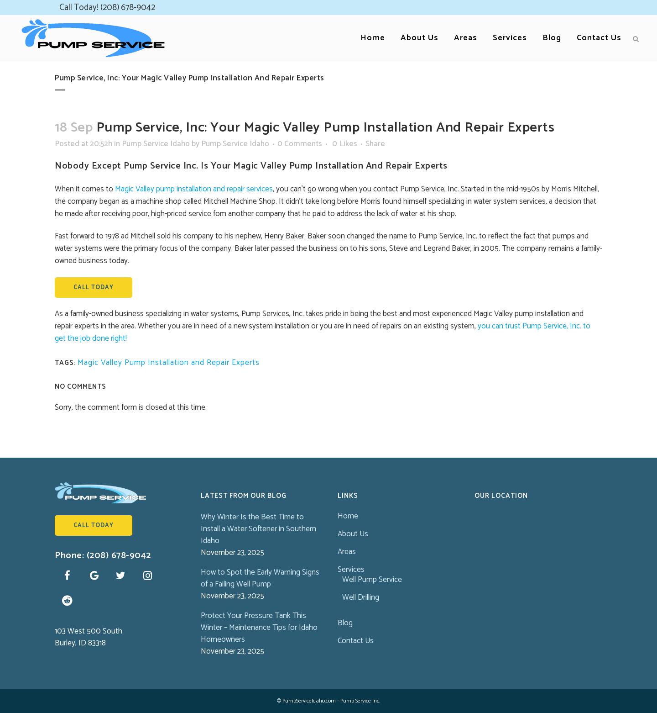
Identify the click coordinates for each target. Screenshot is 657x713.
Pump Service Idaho (156, 143)
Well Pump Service (372, 580)
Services (351, 570)
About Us (353, 534)
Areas (347, 552)
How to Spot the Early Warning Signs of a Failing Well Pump (260, 578)
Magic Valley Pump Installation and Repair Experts (169, 362)
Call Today (93, 287)
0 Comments (299, 143)
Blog (345, 623)
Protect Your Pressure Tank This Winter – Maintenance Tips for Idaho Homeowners (259, 627)
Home (348, 516)
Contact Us (356, 641)
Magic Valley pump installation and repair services (194, 189)
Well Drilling (360, 597)
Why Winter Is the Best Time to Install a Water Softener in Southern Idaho (258, 529)
